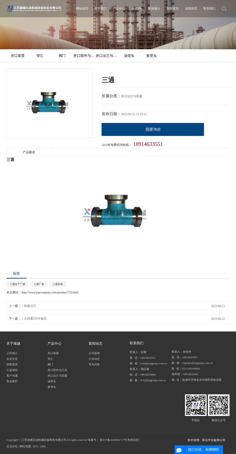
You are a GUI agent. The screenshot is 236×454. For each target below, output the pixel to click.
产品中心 (119, 8)
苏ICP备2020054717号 (113, 439)
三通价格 (58, 284)
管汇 (40, 55)
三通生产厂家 (17, 284)
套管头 (151, 55)
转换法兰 (30, 305)
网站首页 (82, 8)
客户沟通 (12, 375)
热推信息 (133, 439)
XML (43, 446)
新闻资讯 (172, 8)
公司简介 (12, 353)
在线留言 (191, 8)
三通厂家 (39, 284)
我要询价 (153, 129)
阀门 (62, 55)
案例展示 (154, 8)
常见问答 (94, 364)
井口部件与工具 (84, 55)
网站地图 (25, 446)
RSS (35, 446)
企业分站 (12, 446)
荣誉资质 (12, 364)
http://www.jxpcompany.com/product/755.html (50, 292)
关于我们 (100, 8)
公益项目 (12, 370)
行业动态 (94, 358)
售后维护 (12, 381)
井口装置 (18, 55)
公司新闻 (94, 353)
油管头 (129, 55)
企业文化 (12, 358)
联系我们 (209, 8)
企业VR (136, 8)
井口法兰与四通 (107, 55)
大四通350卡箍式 (35, 318)
